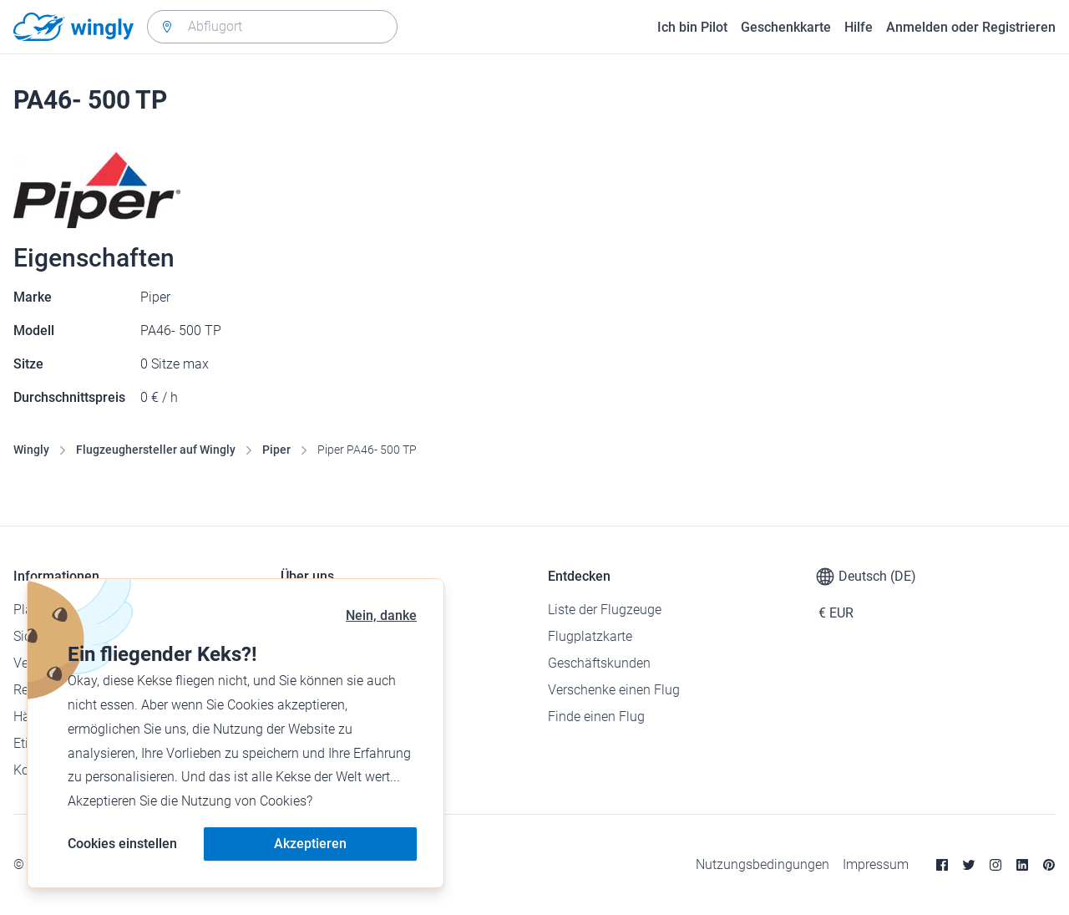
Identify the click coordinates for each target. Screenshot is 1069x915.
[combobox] (272, 26)
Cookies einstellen (122, 843)
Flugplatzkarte (590, 636)
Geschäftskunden (599, 663)
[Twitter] (968, 865)
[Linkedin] (1022, 865)
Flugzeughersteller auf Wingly (156, 449)
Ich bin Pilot (692, 27)
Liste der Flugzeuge (604, 610)
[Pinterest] (1049, 865)
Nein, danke (381, 615)
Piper (276, 449)
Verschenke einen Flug (614, 690)
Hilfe (858, 27)
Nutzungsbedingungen (762, 864)
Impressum (876, 864)
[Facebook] (942, 865)
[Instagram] (995, 865)
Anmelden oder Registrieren (971, 27)
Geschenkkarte (786, 27)
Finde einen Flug (596, 716)
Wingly (31, 449)
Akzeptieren (310, 843)
